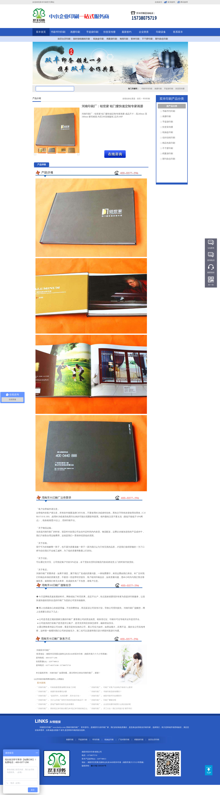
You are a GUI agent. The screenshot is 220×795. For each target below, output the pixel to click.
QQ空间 (37, 679)
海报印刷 (124, 39)
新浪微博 (171, 2)
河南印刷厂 (54, 673)
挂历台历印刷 (64, 39)
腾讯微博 (184, 2)
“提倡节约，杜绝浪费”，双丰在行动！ (65, 696)
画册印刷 (75, 32)
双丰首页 (41, 32)
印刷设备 (161, 32)
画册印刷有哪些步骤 (58, 691)
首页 (139, 99)
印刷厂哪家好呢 (109, 700)
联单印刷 (135, 39)
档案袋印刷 (111, 39)
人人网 (57, 679)
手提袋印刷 (92, 32)
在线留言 (158, 2)
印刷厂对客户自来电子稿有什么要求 (118, 687)
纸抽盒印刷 (98, 39)
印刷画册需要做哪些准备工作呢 (63, 687)
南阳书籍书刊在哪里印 (112, 696)
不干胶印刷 (147, 39)
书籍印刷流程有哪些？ (112, 691)
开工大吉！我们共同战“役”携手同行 (117, 708)
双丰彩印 (84, 727)
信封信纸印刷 (168, 137)
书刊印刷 (146, 99)
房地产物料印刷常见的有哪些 (62, 704)
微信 (62, 679)
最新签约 (126, 32)
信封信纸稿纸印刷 (82, 39)
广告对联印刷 (123, 739)
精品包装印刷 (168, 143)
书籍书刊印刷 (58, 32)
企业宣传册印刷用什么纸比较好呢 (117, 704)
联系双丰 (178, 32)
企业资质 (144, 32)
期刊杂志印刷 (161, 39)
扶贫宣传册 (109, 32)
